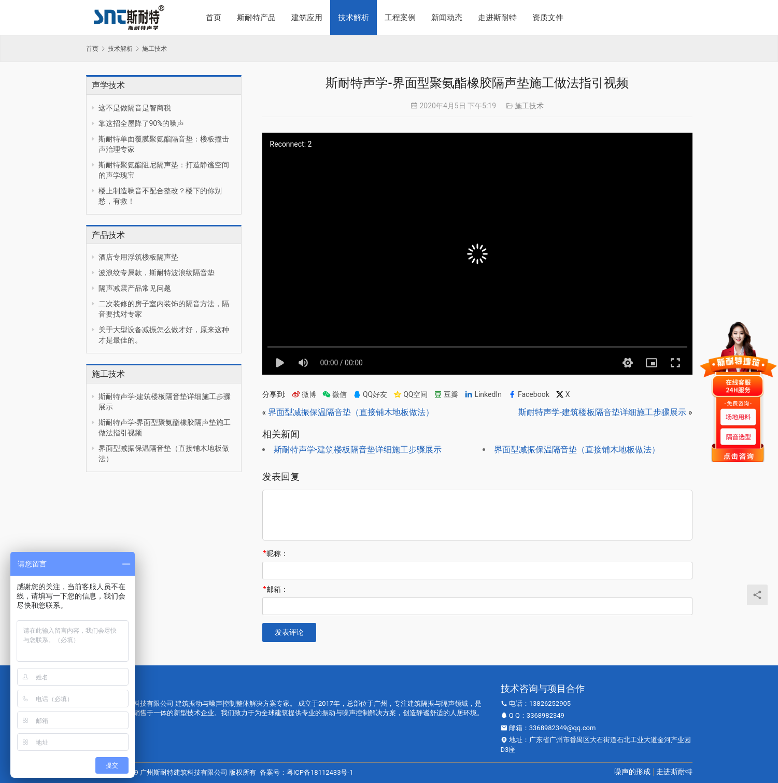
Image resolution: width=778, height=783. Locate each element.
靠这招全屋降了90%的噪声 (141, 123)
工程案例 (400, 17)
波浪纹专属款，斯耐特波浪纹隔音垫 (156, 272)
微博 (304, 394)
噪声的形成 (632, 771)
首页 (213, 17)
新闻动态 (446, 17)
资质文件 (547, 17)
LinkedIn (483, 394)
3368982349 (545, 715)
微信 (334, 394)
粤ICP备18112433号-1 (320, 772)
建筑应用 (306, 17)
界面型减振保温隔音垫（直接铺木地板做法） (351, 412)
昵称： (275, 553)
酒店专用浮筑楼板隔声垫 (138, 257)
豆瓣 (446, 394)
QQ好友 (370, 394)
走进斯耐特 (497, 17)
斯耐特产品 (256, 17)
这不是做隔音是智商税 (134, 108)
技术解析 (353, 17)
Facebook (528, 394)
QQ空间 (410, 394)
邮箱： (275, 589)
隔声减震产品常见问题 (134, 288)
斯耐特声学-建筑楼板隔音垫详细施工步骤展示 (602, 412)
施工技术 (529, 106)
